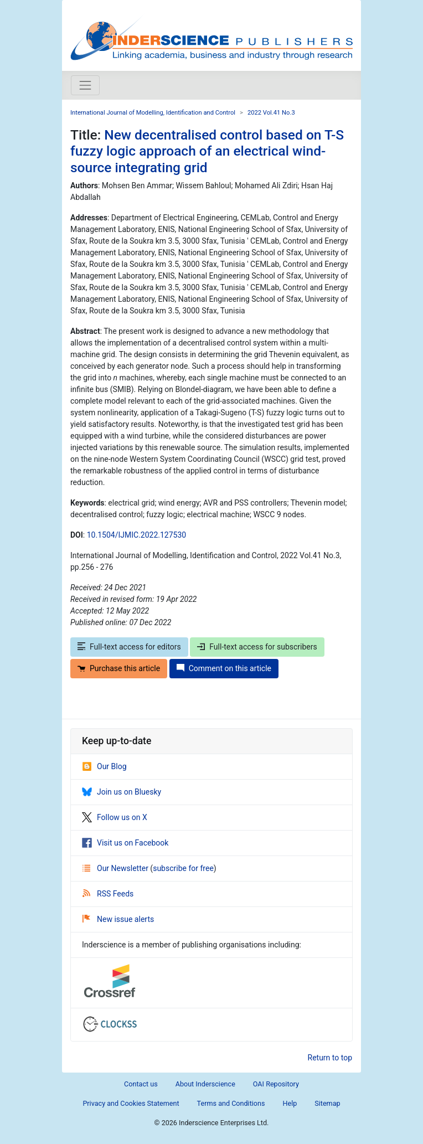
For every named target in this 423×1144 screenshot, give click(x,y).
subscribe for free (183, 868)
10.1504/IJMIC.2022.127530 (136, 534)
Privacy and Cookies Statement (130, 1103)
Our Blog (104, 766)
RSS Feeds (107, 893)
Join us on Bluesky (121, 791)
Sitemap (327, 1103)
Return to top (330, 1057)
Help (289, 1103)
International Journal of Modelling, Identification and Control (152, 112)
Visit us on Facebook (125, 842)
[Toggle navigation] (85, 85)
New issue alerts (118, 919)
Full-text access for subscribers (257, 646)
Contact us (141, 1084)
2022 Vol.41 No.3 (271, 112)
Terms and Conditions (231, 1103)
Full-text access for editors (129, 646)
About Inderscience (205, 1084)
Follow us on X (114, 817)
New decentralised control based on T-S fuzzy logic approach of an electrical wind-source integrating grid (207, 151)
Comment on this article (224, 668)
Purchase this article (119, 668)
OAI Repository (276, 1084)
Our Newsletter (116, 868)
